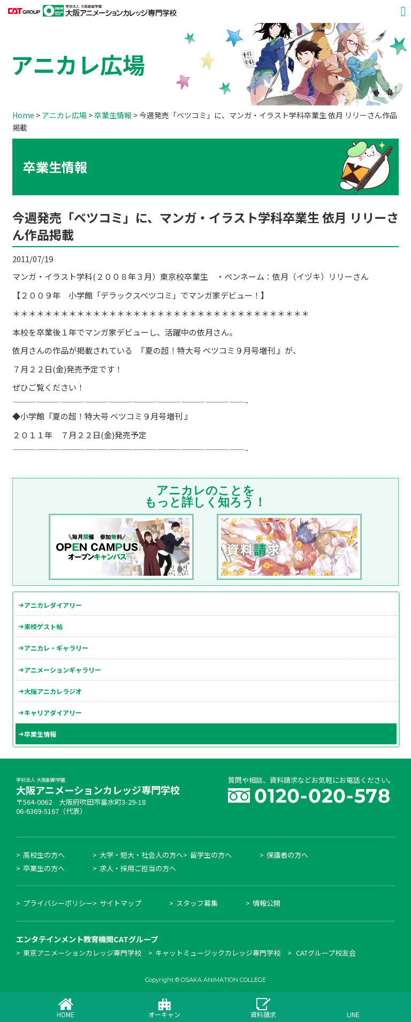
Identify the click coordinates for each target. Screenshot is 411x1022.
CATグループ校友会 (326, 953)
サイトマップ (120, 903)
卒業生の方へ (44, 868)
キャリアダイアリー (53, 712)
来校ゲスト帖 (43, 626)
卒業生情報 (40, 733)
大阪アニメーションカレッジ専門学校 (98, 787)
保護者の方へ (287, 855)
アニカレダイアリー (53, 604)
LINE (354, 1008)
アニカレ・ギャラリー (56, 647)
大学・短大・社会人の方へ (141, 855)
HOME (66, 1008)
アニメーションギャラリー (62, 669)
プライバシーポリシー (58, 903)
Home (23, 115)
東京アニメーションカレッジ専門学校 (82, 953)
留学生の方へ (211, 855)
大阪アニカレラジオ (53, 691)
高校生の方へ (44, 855)
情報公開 (266, 903)
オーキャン (164, 1008)
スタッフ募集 (197, 903)
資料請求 (263, 1008)
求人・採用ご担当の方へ (138, 868)
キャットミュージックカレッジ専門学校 (217, 953)
